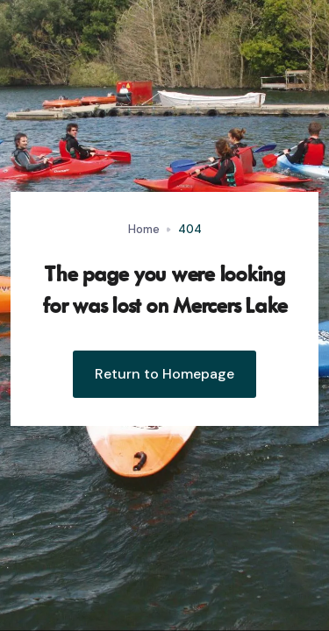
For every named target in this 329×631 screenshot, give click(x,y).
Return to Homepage (164, 374)
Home (144, 229)
